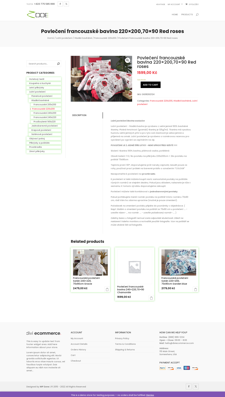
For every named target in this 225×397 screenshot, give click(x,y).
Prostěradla (35, 147)
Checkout (76, 360)
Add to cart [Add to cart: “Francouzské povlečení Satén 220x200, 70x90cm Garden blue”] (195, 289)
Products (187, 14)
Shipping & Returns (125, 349)
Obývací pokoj (37, 138)
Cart (73, 355)
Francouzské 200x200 (45, 104)
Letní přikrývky (36, 87)
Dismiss (150, 395)
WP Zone (44, 386)
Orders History (78, 349)
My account (174, 4)
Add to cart (150, 84)
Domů (50, 37)
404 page (160, 4)
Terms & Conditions (125, 344)
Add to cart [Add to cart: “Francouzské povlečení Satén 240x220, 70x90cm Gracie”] (107, 289)
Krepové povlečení (41, 130)
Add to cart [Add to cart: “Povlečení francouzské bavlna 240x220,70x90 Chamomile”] (151, 298)
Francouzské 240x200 (45, 113)
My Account (77, 338)
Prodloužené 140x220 (45, 121)
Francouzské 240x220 (45, 117)
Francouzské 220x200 (105, 37)
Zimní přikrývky (37, 151)
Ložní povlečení (64, 37)
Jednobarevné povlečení (44, 125)
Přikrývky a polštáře (39, 142)
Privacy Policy (122, 338)
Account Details (79, 344)
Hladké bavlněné (83, 37)
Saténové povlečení (41, 134)
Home (175, 14)
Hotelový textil (36, 79)
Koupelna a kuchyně (40, 83)
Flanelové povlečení (41, 96)
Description (78, 115)
